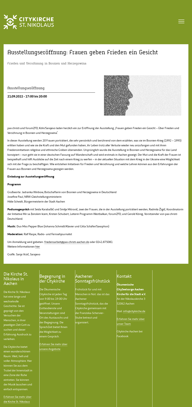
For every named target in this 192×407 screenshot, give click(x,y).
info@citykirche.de (134, 311)
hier (37, 246)
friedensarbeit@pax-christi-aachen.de (66, 242)
